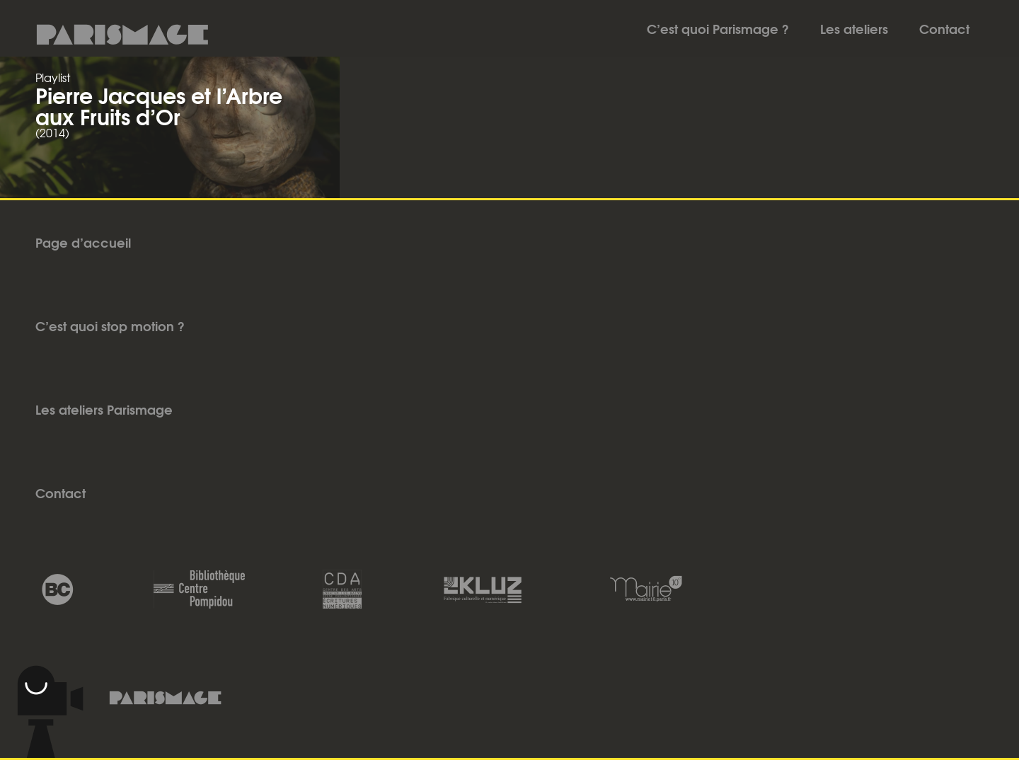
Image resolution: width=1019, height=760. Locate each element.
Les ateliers (854, 28)
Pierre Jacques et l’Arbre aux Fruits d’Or (158, 105)
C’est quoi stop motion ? (110, 325)
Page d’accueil (83, 242)
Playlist (52, 77)
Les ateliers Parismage (104, 409)
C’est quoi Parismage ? (718, 28)
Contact (944, 28)
